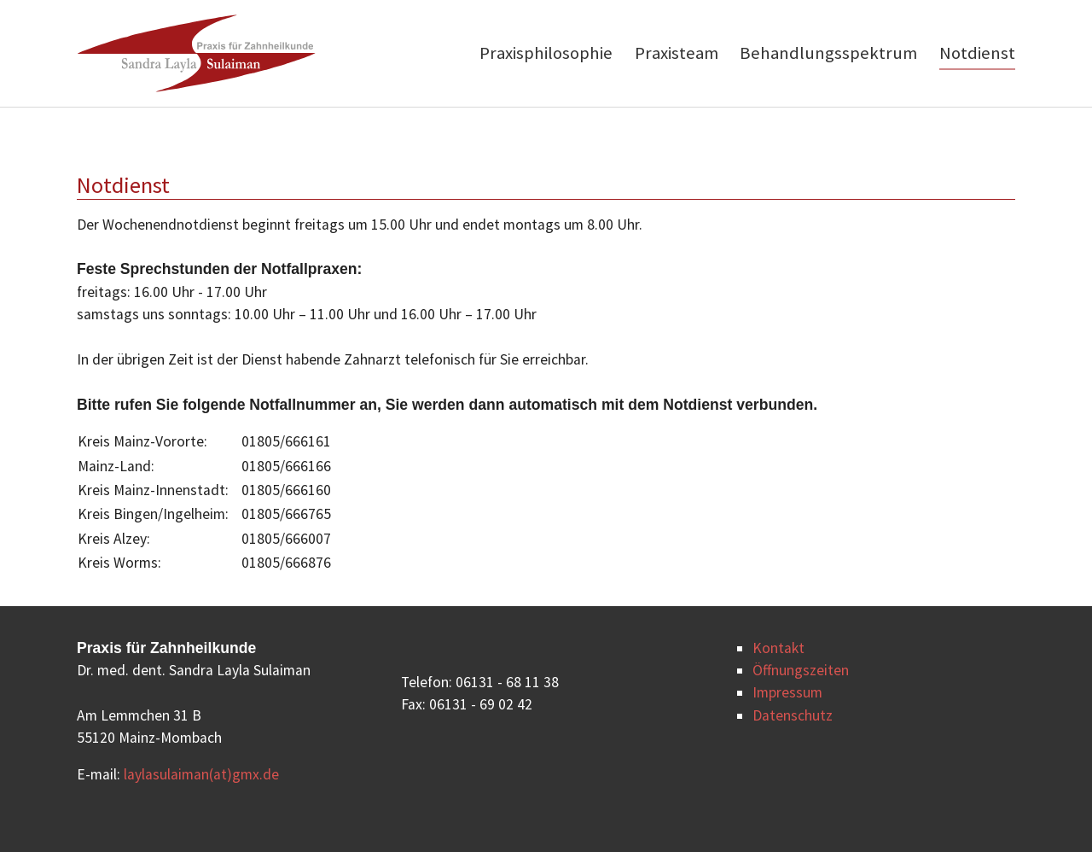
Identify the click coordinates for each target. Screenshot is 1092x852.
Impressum (787, 692)
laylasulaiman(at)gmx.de (201, 774)
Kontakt (778, 648)
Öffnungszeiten (800, 670)
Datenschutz (792, 715)
